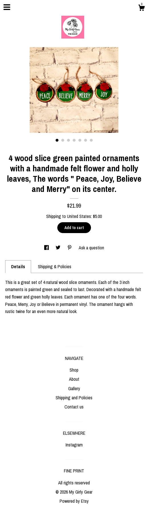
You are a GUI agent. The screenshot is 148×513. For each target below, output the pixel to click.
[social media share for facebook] (47, 248)
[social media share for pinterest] (70, 248)
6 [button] (85, 140)
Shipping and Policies (74, 397)
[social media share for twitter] (59, 248)
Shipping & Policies (54, 266)
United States (79, 216)
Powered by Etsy (74, 501)
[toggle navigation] (6, 7)
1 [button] (57, 140)
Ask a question (91, 248)
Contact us (74, 407)
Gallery (74, 388)
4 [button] (74, 140)
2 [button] (62, 140)
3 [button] (68, 140)
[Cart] (141, 8)
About (74, 379)
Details (18, 266)
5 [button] (79, 140)
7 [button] (91, 140)
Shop (74, 370)
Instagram (74, 445)
